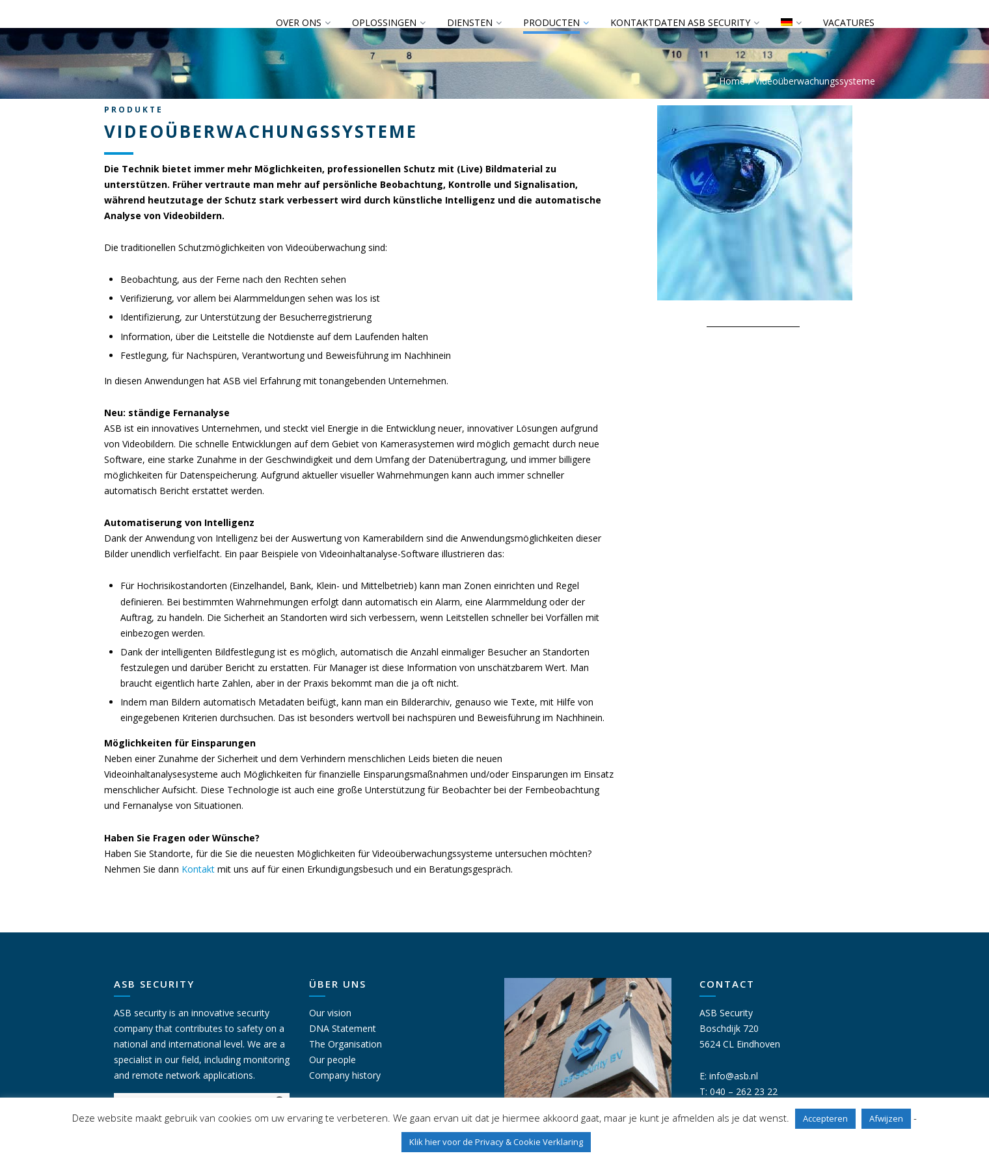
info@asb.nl (733, 1076)
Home (732, 81)
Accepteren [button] (825, 1118)
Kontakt (198, 869)
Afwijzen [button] (886, 1118)
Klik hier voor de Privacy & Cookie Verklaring (496, 1142)
